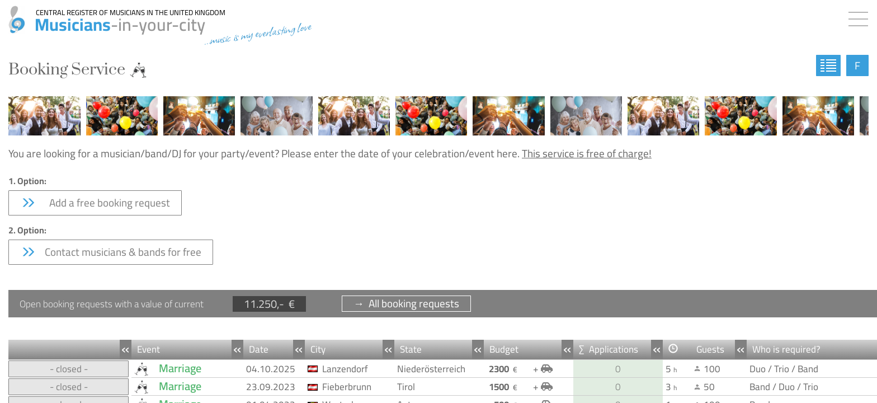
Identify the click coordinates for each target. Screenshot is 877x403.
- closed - (69, 368)
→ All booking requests (406, 304)
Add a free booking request (95, 203)
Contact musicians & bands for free (110, 252)
